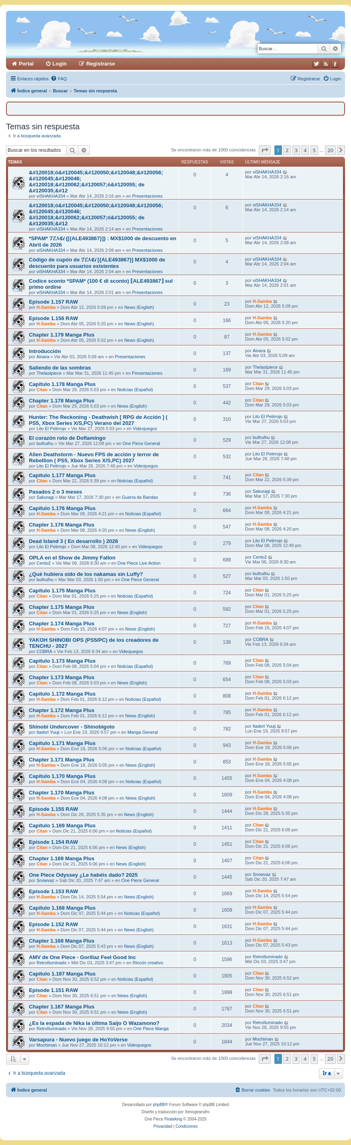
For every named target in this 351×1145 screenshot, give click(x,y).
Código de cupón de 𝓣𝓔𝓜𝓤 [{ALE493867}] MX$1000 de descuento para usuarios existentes (97, 263)
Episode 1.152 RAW (53, 924)
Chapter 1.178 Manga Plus (61, 401)
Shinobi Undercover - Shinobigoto (72, 727)
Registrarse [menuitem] (100, 64)
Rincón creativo (148, 962)
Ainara (43, 356)
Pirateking (173, 1119)
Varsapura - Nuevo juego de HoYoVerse (78, 1040)
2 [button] (287, 150)
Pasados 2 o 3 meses (55, 492)
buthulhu (45, 443)
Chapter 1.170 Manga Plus (61, 793)
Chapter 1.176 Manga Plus (61, 525)
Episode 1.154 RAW (53, 842)
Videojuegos (145, 428)
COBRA (44, 651)
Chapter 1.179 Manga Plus (61, 335)
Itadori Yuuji (48, 732)
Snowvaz (46, 880)
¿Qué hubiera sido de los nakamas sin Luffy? (86, 574)
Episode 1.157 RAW (53, 302)
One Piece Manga (150, 1028)
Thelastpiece (49, 373)
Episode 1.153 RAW (53, 891)
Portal (26, 64)
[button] (265, 150)
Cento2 (44, 563)
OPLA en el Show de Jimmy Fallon (72, 558)
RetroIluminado (52, 962)
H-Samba (46, 307)
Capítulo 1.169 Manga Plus (62, 826)
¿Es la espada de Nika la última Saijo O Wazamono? (94, 1023)
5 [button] (314, 150)
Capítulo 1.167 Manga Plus (62, 974)
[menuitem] (59, 79)
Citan (42, 389)
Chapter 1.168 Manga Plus (61, 941)
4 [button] (305, 150)
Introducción (45, 351)
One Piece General (141, 443)
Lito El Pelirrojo (51, 428)
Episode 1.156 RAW (53, 318)
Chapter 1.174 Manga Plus (61, 623)
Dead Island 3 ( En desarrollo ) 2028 (73, 541)
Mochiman (47, 1045)
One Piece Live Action (139, 563)
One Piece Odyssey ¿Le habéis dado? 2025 (83, 875)
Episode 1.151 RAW (53, 990)
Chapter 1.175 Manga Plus (61, 607)
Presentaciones (147, 196)
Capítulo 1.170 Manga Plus (62, 776)
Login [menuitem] (60, 64)
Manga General (143, 732)
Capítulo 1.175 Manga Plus (62, 591)
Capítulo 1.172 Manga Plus (62, 694)
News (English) (139, 307)
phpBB (159, 1104)
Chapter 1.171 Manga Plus (61, 760)
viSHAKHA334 (51, 196)
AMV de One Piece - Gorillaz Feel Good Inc (82, 957)
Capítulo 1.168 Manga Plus (62, 908)
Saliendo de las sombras (60, 368)
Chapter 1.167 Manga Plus (61, 1007)
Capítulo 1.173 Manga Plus (62, 661)
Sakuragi (45, 497)
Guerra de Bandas (140, 497)
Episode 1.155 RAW (53, 809)
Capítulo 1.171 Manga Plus (62, 743)
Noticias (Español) (135, 389)
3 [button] (296, 150)
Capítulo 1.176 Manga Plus (62, 508)
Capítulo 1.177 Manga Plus (62, 475)
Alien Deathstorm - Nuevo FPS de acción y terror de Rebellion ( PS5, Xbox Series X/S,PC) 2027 (94, 457)
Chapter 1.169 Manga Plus (61, 858)
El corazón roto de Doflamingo (67, 438)
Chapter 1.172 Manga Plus (61, 710)
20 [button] (330, 150)
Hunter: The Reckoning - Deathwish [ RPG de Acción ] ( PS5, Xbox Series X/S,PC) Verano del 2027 (98, 420)
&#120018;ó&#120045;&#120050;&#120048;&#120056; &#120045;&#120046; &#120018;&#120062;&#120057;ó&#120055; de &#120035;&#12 (96, 181)
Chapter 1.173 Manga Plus (61, 677)
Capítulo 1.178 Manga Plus (62, 384)
